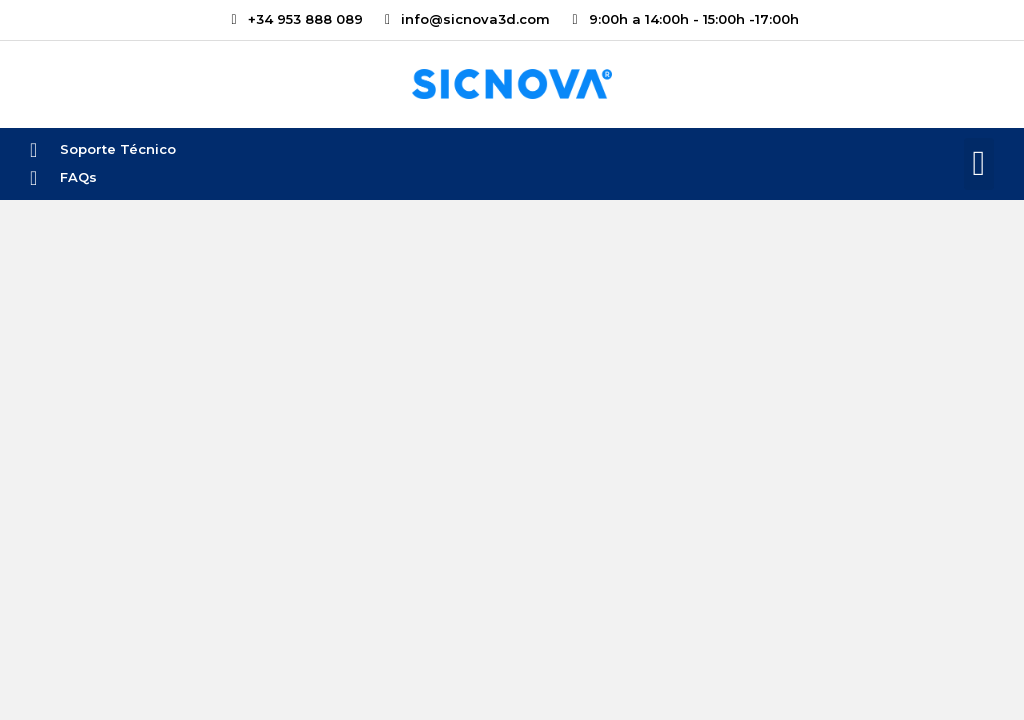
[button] (979, 164)
